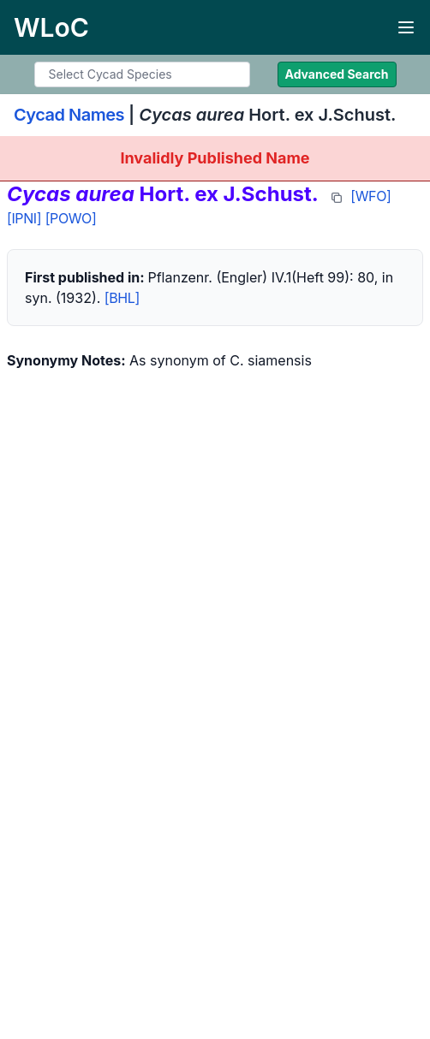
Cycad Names (69, 114)
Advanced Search (337, 74)
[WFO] (370, 196)
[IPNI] (24, 218)
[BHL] (122, 297)
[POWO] (71, 218)
